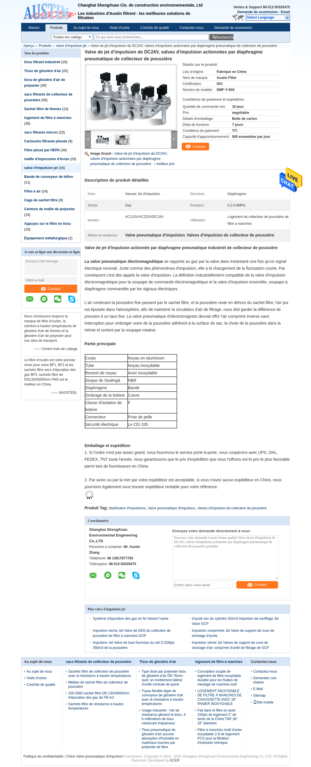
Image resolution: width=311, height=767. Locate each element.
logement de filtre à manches (48, 118)
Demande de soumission (257, 12)
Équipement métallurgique (46, 238)
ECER (174, 760)
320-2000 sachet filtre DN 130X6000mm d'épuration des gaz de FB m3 (98, 695)
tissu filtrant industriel (42, 62)
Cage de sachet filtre (41, 200)
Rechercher (224, 37)
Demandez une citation (264, 680)
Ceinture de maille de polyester (49, 209)
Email (285, 12)
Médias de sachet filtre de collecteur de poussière (98, 684)
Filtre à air (32, 191)
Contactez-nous (191, 28)
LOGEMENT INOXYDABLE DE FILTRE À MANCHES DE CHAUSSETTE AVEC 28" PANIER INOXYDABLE (219, 697)
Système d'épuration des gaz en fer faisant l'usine (131, 619)
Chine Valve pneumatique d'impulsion (94, 756)
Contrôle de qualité (154, 28)
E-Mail (258, 689)
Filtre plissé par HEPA (42, 150)
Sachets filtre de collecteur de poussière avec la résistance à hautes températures (99, 673)
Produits (56, 28)
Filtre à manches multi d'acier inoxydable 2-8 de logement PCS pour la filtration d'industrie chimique (219, 736)
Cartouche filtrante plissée (46, 141)
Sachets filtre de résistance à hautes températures (95, 706)
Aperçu (28, 46)
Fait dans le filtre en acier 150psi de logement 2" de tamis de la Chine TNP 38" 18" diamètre (217, 716)
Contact (51, 289)
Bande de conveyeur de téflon (48, 177)
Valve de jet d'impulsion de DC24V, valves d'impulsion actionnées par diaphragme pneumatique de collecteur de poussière (129, 159)
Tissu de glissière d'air (42, 71)
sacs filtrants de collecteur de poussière (98, 662)
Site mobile (263, 702)
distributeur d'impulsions (127, 508)
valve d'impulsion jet (71, 46)
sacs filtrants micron (41, 132)
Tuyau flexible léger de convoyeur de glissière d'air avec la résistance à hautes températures (162, 697)
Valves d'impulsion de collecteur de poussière (232, 508)
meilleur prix (165, 164)
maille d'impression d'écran (46, 159)
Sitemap (259, 696)
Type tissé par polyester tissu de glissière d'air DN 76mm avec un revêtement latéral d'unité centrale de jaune (164, 677)
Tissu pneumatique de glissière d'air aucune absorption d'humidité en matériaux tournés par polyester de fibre (160, 738)
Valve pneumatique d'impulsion (171, 508)
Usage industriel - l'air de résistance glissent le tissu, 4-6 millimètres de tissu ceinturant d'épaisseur (164, 716)
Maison (34, 28)
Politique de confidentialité (43, 756)
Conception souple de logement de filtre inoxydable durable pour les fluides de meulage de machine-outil (219, 677)
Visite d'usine (120, 28)
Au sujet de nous (86, 28)
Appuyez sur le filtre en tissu (47, 224)
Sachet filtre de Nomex (42, 109)
